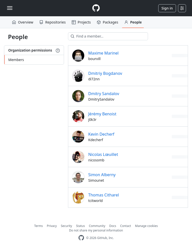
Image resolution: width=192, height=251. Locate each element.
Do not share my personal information (96, 230)
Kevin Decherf (101, 134)
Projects (81, 22)
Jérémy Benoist (102, 114)
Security (66, 226)
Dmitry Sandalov (103, 93)
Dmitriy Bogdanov (105, 73)
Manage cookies (146, 226)
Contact (125, 226)
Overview (22, 22)
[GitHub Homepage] (81, 238)
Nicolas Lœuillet (103, 154)
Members (16, 59)
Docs (112, 226)
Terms (38, 226)
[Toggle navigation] (10, 8)
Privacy (52, 226)
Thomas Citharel (103, 195)
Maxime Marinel (103, 53)
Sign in (167, 8)
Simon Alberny (102, 174)
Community (97, 226)
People (133, 22)
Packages (107, 22)
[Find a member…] (108, 36)
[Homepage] (96, 8)
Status (80, 226)
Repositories (52, 22)
